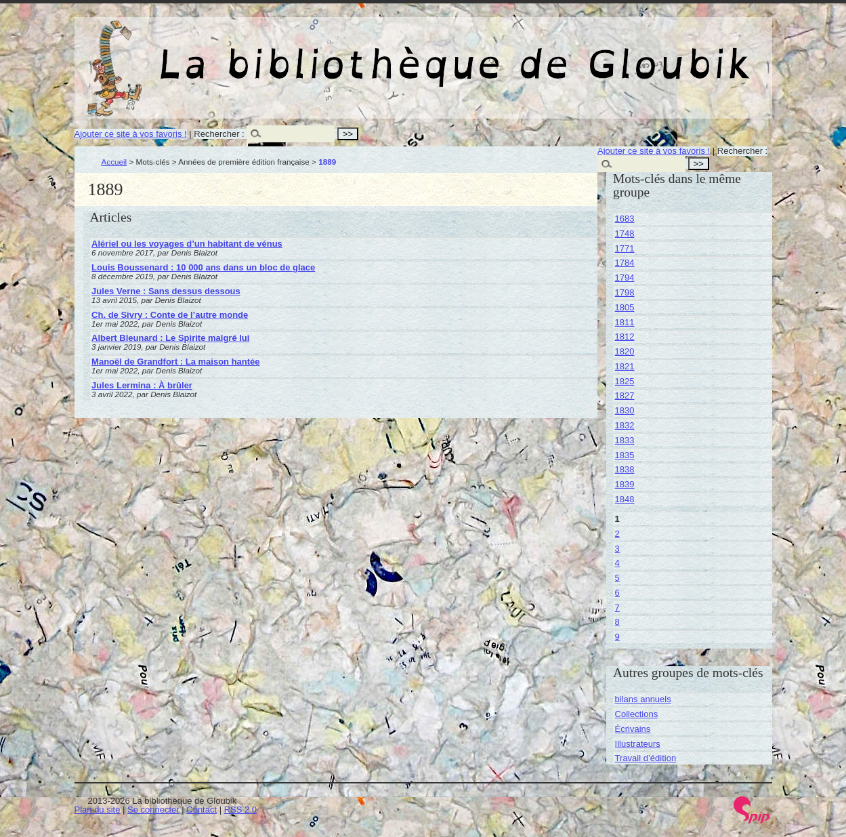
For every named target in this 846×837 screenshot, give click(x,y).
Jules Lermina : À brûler (141, 385)
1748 (625, 233)
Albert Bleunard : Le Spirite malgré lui (170, 338)
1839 (625, 484)
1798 (625, 292)
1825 (625, 381)
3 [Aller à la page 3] (617, 549)
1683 (625, 218)
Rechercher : (219, 134)
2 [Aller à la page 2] (617, 534)
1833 (625, 440)
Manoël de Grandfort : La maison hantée (175, 361)
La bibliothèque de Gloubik (567, 53)
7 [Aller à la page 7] (617, 608)
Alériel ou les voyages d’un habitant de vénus (186, 244)
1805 (625, 307)
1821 (625, 366)
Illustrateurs (637, 744)
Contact (201, 809)
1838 (625, 469)
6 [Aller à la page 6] (617, 593)
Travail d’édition (646, 758)
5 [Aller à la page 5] (617, 578)
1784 (625, 263)
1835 (625, 455)
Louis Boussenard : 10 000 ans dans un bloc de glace (203, 267)
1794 (625, 277)
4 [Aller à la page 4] (617, 563)
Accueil (114, 161)
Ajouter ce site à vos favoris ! (131, 134)
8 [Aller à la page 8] (617, 622)
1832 (625, 425)
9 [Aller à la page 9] (617, 637)
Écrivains (633, 729)
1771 (625, 248)
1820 (625, 351)
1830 (625, 410)
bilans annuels (643, 699)
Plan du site (98, 809)
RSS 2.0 (240, 809)
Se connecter (153, 809)
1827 (625, 395)
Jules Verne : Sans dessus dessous (165, 291)
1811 (625, 322)
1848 (625, 499)
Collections (636, 714)
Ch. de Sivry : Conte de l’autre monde (169, 315)
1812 (625, 336)
